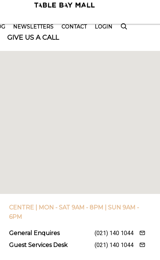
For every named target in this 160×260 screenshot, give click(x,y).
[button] (80, 115)
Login (103, 26)
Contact (74, 26)
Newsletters (33, 26)
